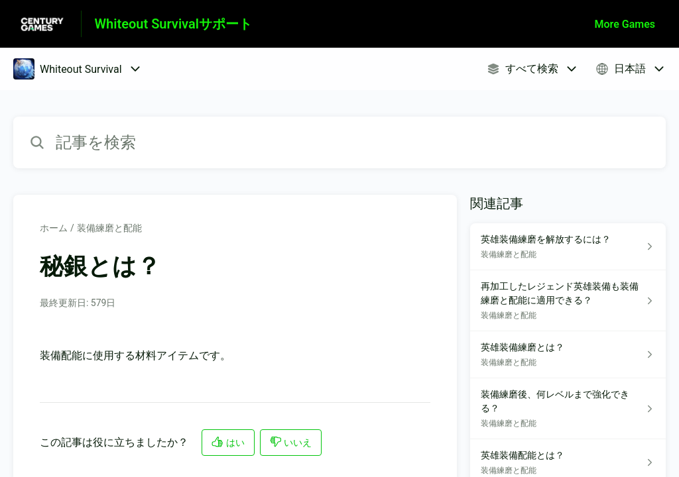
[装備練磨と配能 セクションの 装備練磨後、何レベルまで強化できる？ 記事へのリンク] (568, 408)
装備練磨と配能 (109, 228)
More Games (625, 24)
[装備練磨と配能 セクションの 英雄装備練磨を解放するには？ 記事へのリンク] (568, 246)
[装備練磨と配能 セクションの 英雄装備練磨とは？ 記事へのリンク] (568, 354)
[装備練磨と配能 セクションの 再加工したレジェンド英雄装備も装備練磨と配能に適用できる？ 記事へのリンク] (568, 300)
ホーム (54, 228)
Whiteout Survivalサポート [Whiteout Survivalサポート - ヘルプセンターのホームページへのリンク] (173, 24)
